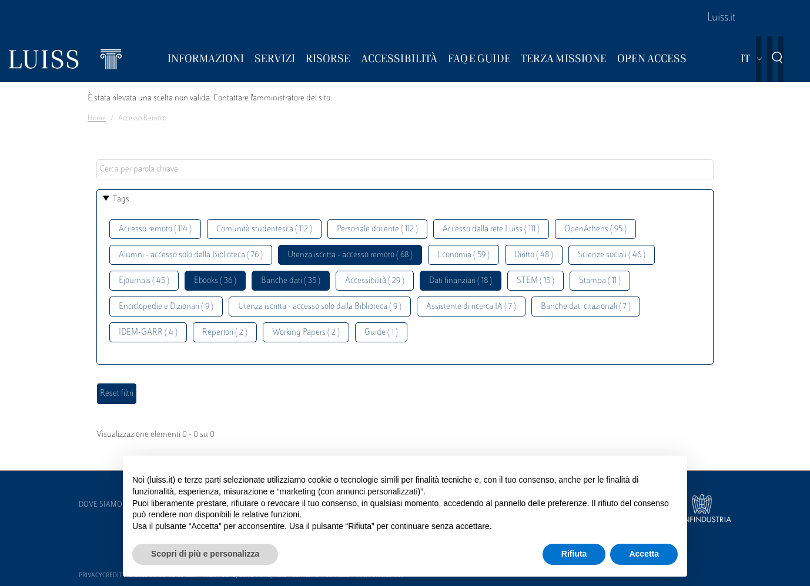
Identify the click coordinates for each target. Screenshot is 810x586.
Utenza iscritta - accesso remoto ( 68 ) (350, 255)
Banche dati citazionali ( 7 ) (586, 306)
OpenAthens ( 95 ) (595, 229)
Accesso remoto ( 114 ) (155, 229)
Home (97, 118)
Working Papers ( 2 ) (306, 332)
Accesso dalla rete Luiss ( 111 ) (491, 229)
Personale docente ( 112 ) (377, 229)
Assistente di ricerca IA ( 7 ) (471, 306)
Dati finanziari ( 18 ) (460, 281)
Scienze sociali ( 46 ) (611, 255)
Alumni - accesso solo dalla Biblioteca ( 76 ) (191, 255)
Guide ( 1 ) (381, 332)
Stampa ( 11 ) (600, 281)
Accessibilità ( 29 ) (374, 281)
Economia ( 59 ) (463, 255)
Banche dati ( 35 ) (290, 281)
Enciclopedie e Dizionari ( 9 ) (166, 306)
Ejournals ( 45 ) (144, 281)
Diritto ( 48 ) (533, 255)
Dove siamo (100, 504)
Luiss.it (721, 18)
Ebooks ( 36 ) (215, 281)
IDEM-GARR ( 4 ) (148, 332)
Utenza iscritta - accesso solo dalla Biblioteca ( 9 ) (319, 306)
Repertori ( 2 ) (224, 332)
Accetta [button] (644, 553)
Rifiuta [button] (574, 553)
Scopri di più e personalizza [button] (205, 553)
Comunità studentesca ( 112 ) (264, 229)
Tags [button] (121, 199)
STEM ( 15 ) (535, 281)
